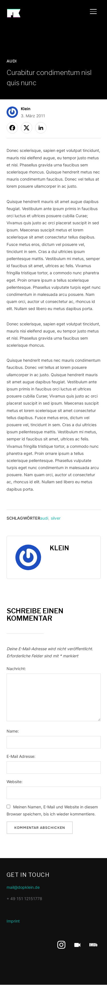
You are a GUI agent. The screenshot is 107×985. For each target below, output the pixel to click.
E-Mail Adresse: (21, 756)
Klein (26, 108)
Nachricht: (16, 668)
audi (44, 518)
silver (55, 518)
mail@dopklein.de (23, 887)
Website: (15, 781)
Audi (12, 61)
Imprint (13, 921)
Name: (13, 731)
